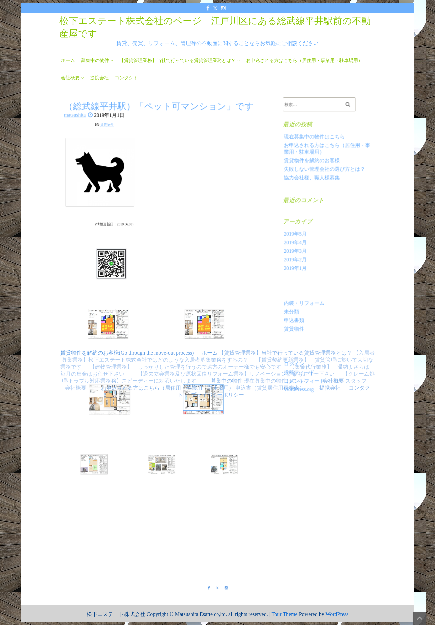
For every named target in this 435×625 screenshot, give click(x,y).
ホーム (68, 60)
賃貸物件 (128, 140)
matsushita (81, 131)
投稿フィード (301, 362)
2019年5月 (297, 234)
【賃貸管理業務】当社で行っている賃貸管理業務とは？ (177, 60)
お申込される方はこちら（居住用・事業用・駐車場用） (304, 60)
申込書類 (296, 314)
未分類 (294, 306)
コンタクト (126, 77)
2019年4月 (297, 242)
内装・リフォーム (306, 298)
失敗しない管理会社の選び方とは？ (324, 175)
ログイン (296, 354)
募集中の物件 (95, 60)
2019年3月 (297, 250)
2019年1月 (297, 266)
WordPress (336, 614)
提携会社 (99, 77)
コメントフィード (306, 370)
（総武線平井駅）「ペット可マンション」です (158, 121)
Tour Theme (285, 614)
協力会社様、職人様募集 (313, 183)
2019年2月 (297, 258)
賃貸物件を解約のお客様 (313, 167)
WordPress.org (301, 378)
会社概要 (70, 77)
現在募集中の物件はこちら (315, 145)
